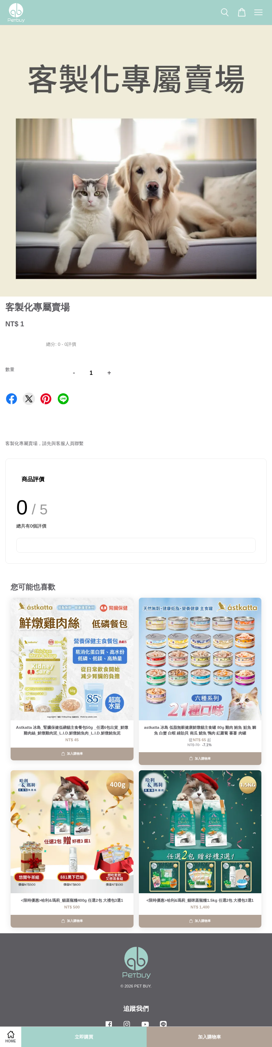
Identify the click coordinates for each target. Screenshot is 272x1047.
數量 (10, 369)
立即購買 (84, 1037)
